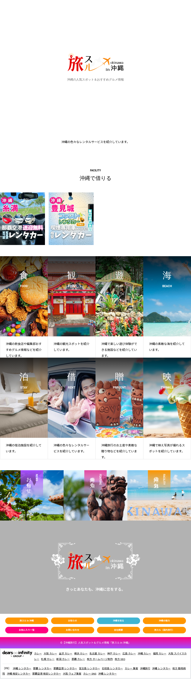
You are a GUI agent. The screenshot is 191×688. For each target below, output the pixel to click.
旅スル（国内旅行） (164, 630)
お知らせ (72, 620)
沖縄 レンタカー (22, 668)
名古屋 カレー (98, 653)
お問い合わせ (72, 630)
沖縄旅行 (148, 668)
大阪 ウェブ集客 (76, 673)
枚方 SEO (124, 659)
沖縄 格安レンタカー (22, 673)
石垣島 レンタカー (114, 668)
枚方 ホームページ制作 (103, 659)
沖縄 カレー (147, 653)
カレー (38, 653)
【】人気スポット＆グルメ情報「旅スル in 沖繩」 (96, 642)
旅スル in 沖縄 (27, 620)
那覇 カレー (82, 659)
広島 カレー (131, 653)
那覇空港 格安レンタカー (50, 673)
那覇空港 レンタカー (66, 668)
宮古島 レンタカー (91, 668)
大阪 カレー (50, 653)
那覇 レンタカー (43, 668)
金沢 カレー (66, 653)
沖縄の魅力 (164, 620)
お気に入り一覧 (27, 630)
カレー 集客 (134, 668)
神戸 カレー (115, 653)
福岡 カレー (162, 653)
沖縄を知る (118, 620)
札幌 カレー (50, 659)
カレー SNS (94, 673)
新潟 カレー (66, 659)
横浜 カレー (82, 653)
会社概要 (118, 630)
